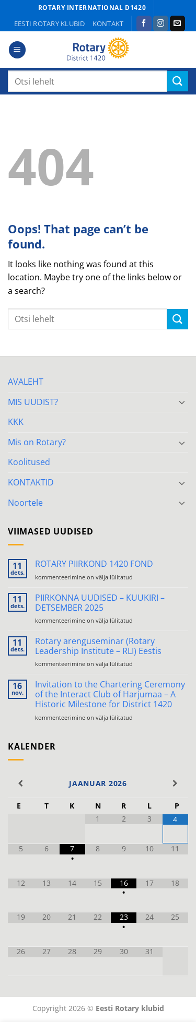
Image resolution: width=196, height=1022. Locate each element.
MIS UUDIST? (33, 402)
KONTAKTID (31, 482)
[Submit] (177, 81)
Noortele (25, 502)
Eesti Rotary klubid (49, 23)
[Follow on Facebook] (144, 23)
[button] (17, 49)
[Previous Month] (20, 783)
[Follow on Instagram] (160, 23)
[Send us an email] (177, 23)
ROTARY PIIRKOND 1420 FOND (94, 564)
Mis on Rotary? (37, 442)
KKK (16, 421)
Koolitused (29, 462)
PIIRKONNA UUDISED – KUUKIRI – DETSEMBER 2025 (100, 603)
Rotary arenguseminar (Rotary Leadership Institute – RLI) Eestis (98, 646)
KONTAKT (108, 23)
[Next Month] (175, 783)
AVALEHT (25, 381)
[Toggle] (182, 402)
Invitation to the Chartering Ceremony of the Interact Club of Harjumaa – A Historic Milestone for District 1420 (110, 695)
